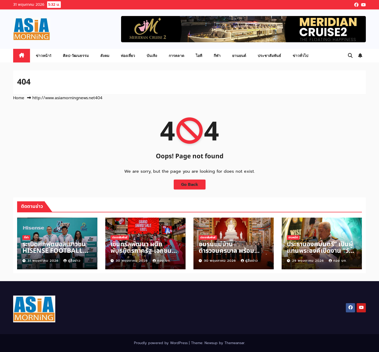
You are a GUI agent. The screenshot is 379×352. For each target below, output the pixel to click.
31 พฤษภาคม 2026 (44, 260)
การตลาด (176, 55)
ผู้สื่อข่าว (72, 260)
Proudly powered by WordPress (161, 342)
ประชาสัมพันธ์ (269, 55)
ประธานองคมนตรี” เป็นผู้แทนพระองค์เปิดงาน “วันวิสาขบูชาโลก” (320, 251)
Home (18, 98)
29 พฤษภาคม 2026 (308, 260)
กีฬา (217, 55)
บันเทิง (152, 55)
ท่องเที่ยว (128, 55)
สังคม (104, 55)
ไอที (199, 55)
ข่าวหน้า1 (43, 55)
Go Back (189, 184)
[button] (350, 55)
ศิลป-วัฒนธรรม (76, 55)
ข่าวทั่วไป (300, 55)
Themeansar (235, 342)
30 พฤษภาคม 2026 (132, 260)
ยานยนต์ (239, 55)
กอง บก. (162, 260)
